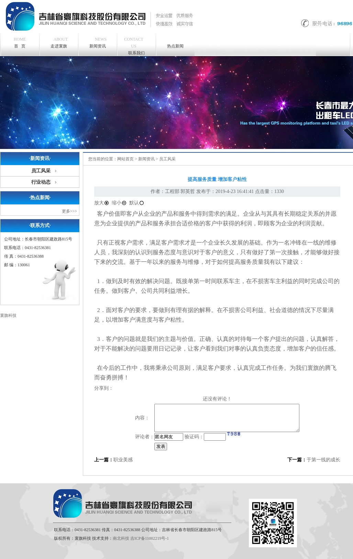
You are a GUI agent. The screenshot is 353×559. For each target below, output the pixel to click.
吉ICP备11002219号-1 (149, 538)
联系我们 (133, 45)
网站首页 (125, 159)
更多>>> (69, 211)
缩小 (119, 202)
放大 (101, 202)
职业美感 (123, 459)
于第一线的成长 (323, 459)
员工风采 (41, 170)
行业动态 (41, 182)
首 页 (20, 43)
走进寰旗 (59, 42)
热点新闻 (175, 46)
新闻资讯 (98, 42)
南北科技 (121, 538)
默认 (136, 202)
